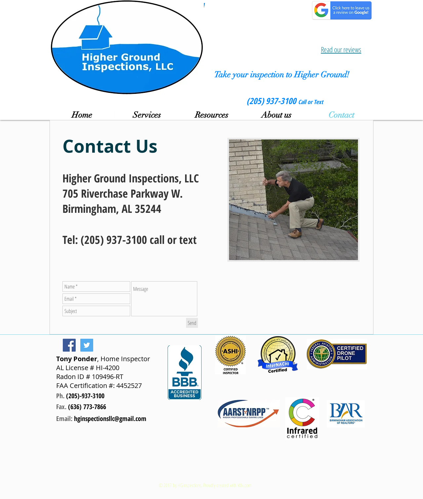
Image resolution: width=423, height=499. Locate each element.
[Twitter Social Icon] (86, 345)
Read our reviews (341, 49)
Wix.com (244, 485)
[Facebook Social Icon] (69, 345)
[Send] (192, 323)
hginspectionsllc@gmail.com (110, 418)
